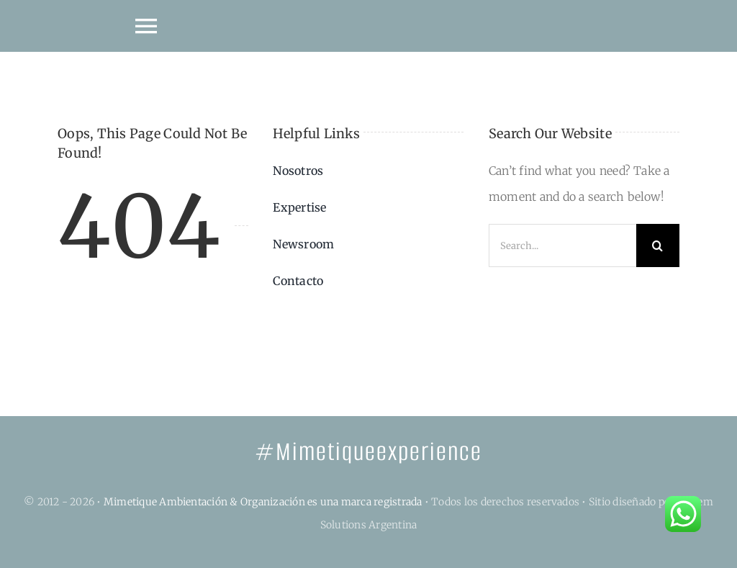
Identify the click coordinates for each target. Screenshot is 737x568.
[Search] (657, 245)
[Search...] (562, 245)
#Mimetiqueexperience (368, 452)
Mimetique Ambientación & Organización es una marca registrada (263, 501)
